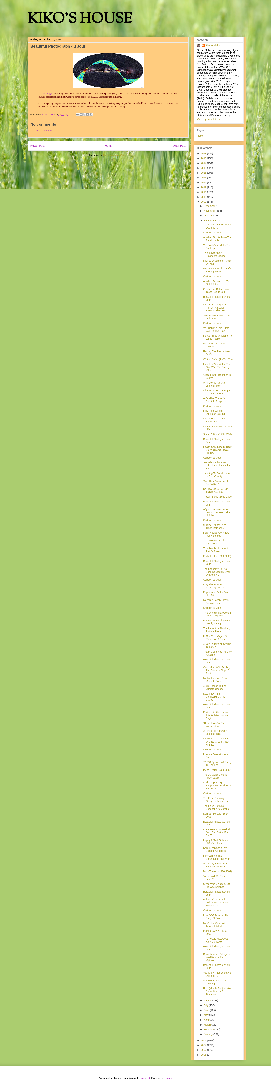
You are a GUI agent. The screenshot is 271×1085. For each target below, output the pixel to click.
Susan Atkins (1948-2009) (217, 434)
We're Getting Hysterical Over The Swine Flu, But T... (216, 832)
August (208, 1000)
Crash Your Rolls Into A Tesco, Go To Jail (215, 290)
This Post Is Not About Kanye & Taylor (215, 940)
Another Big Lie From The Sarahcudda (217, 239)
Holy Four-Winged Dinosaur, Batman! (214, 412)
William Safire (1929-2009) (218, 359)
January (208, 1034)
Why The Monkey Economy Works (213, 586)
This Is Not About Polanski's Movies (214, 254)
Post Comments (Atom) (115, 155)
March (207, 1024)
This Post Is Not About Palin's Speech (215, 550)
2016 (204, 168)
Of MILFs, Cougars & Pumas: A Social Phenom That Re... (215, 307)
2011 (204, 192)
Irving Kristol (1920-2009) (217, 770)
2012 (204, 187)
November (210, 210)
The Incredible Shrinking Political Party (216, 630)
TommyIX (145, 1078)
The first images (45, 93)
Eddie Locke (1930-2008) (217, 556)
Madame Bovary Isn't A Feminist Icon (215, 601)
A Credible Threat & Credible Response (215, 400)
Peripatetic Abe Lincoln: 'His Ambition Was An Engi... (216, 715)
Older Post (179, 145)
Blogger (168, 1078)
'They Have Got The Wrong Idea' (214, 724)
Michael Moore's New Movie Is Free (215, 680)
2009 (204, 201)
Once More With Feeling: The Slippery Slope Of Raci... (217, 670)
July (206, 1005)
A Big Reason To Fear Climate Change (215, 687)
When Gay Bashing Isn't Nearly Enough (216, 622)
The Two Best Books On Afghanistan (216, 542)
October (208, 215)
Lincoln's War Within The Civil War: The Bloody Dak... (216, 367)
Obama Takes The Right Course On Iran (216, 392)
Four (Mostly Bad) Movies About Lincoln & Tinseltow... (217, 991)
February (209, 1029)
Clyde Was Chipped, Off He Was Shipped (216, 885)
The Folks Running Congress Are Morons (216, 800)
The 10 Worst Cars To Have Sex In (215, 776)
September (210, 220)
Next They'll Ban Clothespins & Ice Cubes (214, 696)
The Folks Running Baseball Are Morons (216, 807)
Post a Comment (43, 130)
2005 (204, 1054)
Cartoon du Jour (212, 232)
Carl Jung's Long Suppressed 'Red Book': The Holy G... (217, 785)
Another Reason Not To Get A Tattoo (216, 283)
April (206, 1019)
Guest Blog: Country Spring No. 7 (214, 420)
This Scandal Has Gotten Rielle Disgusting (217, 614)
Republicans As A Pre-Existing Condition (215, 849)
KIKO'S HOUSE (80, 19)
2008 (204, 1040)
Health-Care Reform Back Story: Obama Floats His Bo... (217, 450)
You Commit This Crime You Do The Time (216, 329)
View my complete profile (211, 119)
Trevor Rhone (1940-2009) (217, 496)
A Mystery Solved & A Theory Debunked (215, 865)
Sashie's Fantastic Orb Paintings (215, 982)
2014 (204, 177)
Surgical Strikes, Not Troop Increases (214, 526)
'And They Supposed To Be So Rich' (216, 483)
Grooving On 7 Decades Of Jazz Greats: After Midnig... (216, 741)
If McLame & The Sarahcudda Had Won (216, 857)
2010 (204, 197)
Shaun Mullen (213, 45)
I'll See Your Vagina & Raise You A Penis (215, 638)
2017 (204, 163)
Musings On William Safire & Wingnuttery (217, 270)
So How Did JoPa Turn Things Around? (215, 490)
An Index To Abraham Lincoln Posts (215, 384)
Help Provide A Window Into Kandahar (216, 534)
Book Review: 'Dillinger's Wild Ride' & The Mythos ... (216, 957)
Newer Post (37, 145)
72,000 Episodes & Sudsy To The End (217, 764)
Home (108, 145)
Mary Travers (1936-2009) (217, 871)
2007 (204, 1045)
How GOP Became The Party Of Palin (216, 917)
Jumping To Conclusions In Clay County (216, 475)
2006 (204, 1050)
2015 (204, 172)
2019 (204, 153)
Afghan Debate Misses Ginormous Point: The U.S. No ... (216, 512)
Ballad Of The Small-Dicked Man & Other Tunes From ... (215, 902)
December (210, 206)
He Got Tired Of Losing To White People (217, 337)
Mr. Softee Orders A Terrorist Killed (214, 924)
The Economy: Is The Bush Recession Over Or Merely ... (216, 571)
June (207, 1010)
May (206, 1014)
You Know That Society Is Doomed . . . (217, 226)
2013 (204, 182)
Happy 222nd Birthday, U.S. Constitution (215, 842)
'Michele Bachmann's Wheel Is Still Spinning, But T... (217, 465)
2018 (204, 158)
